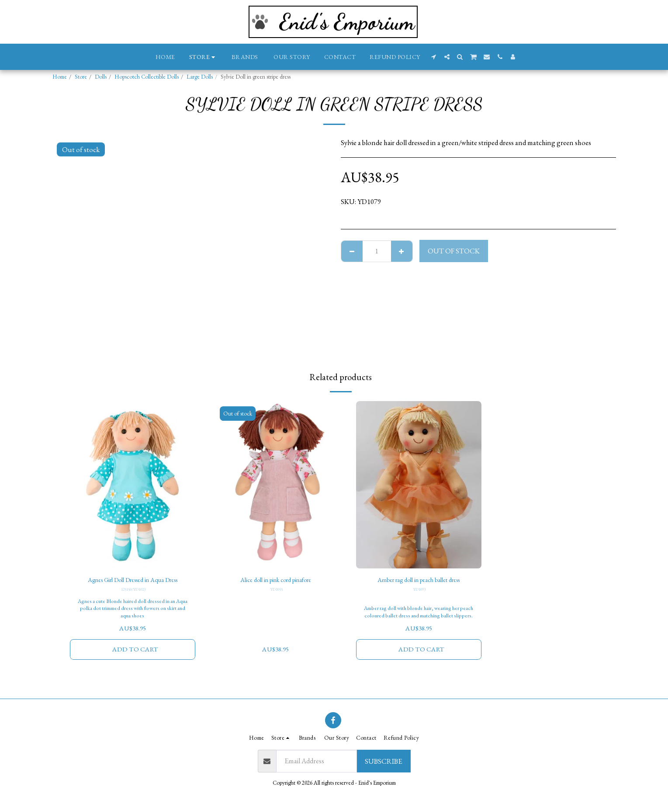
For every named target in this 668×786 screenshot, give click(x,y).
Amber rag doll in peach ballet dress (418, 580)
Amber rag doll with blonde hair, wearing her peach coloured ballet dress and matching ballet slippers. (418, 610)
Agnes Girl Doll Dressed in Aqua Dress (132, 580)
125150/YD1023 (133, 591)
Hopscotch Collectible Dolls (146, 76)
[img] (133, 484)
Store (81, 76)
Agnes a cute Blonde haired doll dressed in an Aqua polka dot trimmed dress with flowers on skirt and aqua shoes (132, 610)
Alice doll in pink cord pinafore (276, 580)
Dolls (101, 76)
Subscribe (383, 761)
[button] (434, 57)
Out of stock (454, 251)
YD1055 (276, 591)
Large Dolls (200, 76)
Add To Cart (135, 651)
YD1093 (419, 591)
